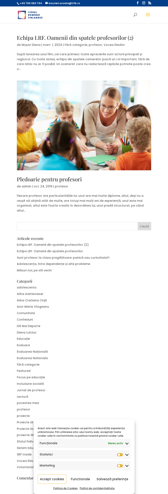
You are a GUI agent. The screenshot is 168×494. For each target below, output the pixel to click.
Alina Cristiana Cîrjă (32, 300)
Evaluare (23, 345)
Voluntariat (25, 467)
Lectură (22, 397)
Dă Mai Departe (28, 326)
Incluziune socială (30, 384)
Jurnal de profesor (31, 390)
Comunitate (26, 313)
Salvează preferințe (112, 479)
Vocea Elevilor (114, 45)
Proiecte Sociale (29, 429)
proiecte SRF (26, 435)
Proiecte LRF (26, 422)
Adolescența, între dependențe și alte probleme (53, 264)
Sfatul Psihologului (31, 441)
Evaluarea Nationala (32, 358)
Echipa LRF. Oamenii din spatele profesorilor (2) (75, 37)
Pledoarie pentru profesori (49, 179)
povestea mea (28, 403)
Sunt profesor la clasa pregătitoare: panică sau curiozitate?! (63, 258)
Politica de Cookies (65, 488)
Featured (24, 371)
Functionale (80, 479)
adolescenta (26, 287)
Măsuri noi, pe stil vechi (34, 270)
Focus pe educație (31, 377)
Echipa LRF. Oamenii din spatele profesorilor (50, 251)
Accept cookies (52, 479)
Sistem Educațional (31, 448)
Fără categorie (76, 45)
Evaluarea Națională (32, 352)
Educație (23, 339)
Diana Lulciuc (27, 332)
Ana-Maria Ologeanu (33, 307)
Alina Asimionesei (30, 294)
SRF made (24, 454)
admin (26, 186)
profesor (95, 45)
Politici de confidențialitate (97, 488)
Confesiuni (25, 319)
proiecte (23, 416)
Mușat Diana (31, 45)
